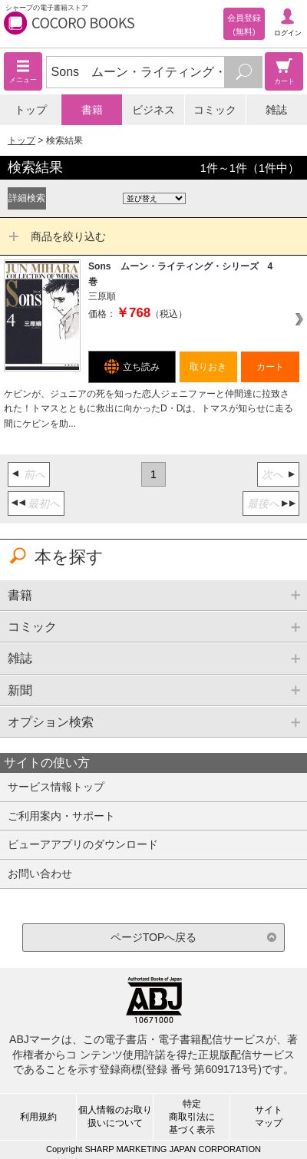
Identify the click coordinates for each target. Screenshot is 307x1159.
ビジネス (153, 110)
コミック (214, 110)
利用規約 (38, 1116)
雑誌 (276, 110)
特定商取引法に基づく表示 (192, 1116)
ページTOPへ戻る (154, 937)
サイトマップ (268, 1116)
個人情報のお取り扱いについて (115, 1116)
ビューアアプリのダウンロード (83, 844)
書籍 (92, 110)
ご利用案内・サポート (61, 816)
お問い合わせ (40, 873)
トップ (31, 110)
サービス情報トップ (56, 787)
